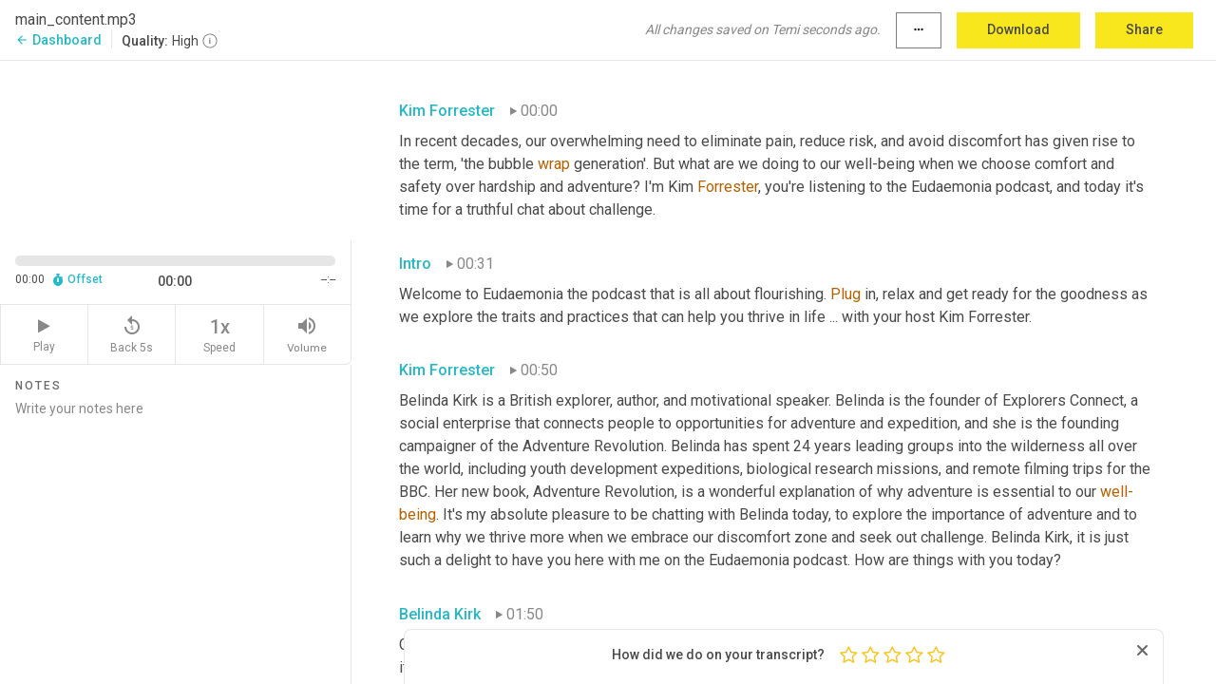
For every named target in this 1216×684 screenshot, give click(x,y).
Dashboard (58, 40)
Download (1018, 29)
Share (1144, 29)
